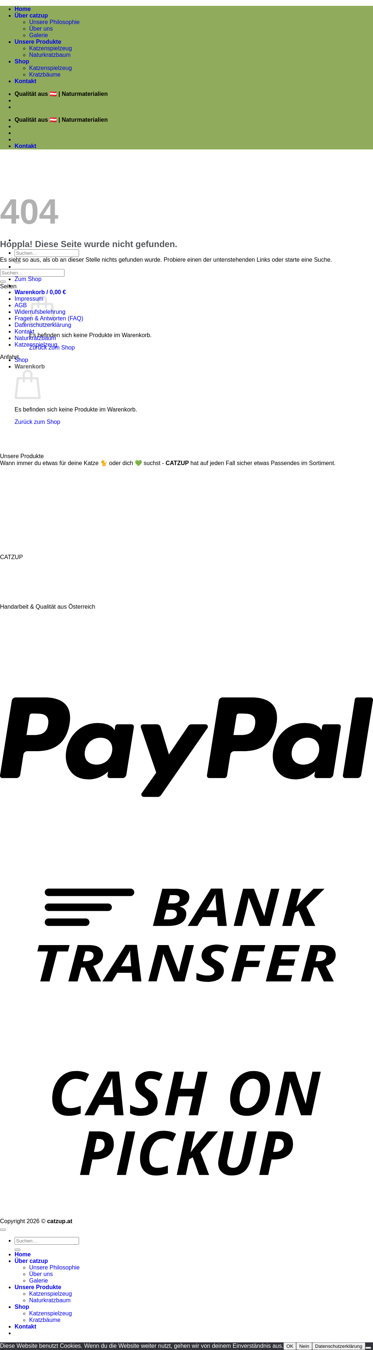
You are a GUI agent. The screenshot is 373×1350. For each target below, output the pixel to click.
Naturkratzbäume (23, 477)
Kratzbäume (44, 74)
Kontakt (25, 81)
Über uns (41, 29)
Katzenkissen (18, 493)
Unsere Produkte (38, 42)
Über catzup (31, 15)
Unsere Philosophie (54, 22)
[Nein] (368, 1348)
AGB (21, 305)
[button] (40, 292)
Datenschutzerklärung (43, 325)
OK (289, 1346)
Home (23, 9)
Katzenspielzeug (50, 48)
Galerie (38, 35)
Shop (22, 61)
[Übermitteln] (3, 282)
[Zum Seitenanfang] (3, 1230)
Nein (304, 1346)
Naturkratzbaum (50, 55)
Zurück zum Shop (37, 422)
